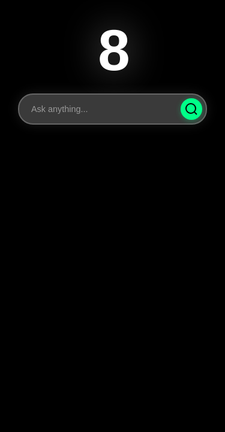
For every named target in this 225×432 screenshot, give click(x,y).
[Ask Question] (191, 109)
